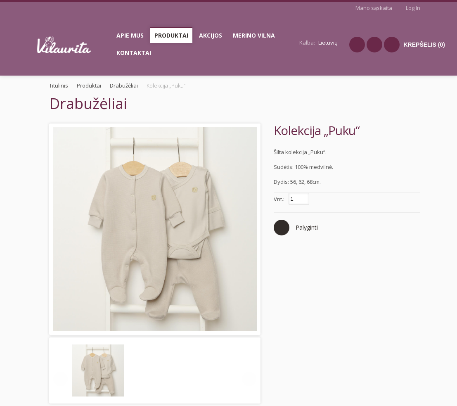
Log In (413, 8)
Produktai (89, 85)
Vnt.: (279, 199)
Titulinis (58, 85)
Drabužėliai (124, 85)
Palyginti (307, 227)
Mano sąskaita (373, 8)
